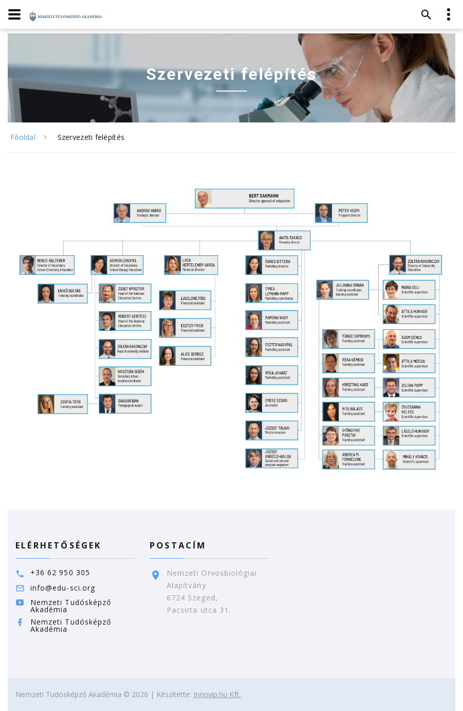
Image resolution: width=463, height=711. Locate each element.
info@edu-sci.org (62, 588)
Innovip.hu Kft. (217, 694)
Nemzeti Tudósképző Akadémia (70, 605)
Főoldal (22, 137)
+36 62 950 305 (60, 572)
